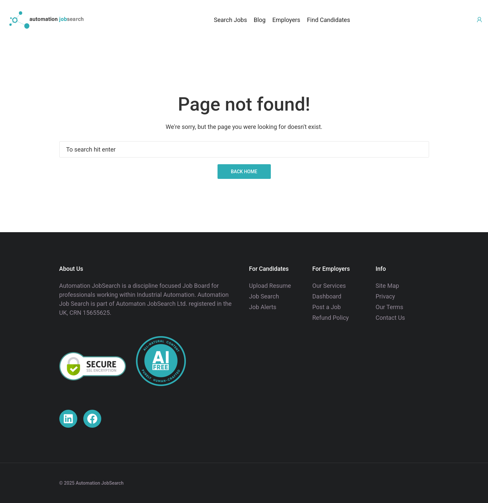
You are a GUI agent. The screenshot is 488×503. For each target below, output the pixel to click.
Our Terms (389, 306)
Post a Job (326, 306)
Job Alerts (262, 306)
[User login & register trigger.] (479, 20)
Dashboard (326, 296)
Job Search (264, 296)
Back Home (244, 171)
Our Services (329, 285)
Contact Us (390, 317)
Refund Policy (330, 317)
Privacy (385, 296)
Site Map (387, 285)
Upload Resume (270, 285)
